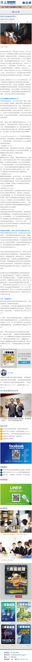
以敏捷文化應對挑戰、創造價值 (11, 436)
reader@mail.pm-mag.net (18, 654)
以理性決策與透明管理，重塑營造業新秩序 (14, 429)
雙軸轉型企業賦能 (7, 438)
